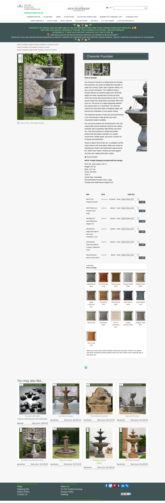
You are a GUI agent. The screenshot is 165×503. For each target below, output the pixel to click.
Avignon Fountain (66, 461)
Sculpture (52, 21)
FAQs (19, 488)
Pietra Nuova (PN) (116, 284)
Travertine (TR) (103, 302)
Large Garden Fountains (36, 50)
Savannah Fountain (132, 461)
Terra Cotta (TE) (91, 343)
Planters (48, 17)
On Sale (94, 21)
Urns (58, 17)
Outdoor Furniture (86, 17)
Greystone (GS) (103, 322)
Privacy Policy (67, 493)
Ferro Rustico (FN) (103, 284)
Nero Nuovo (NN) (128, 302)
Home (19, 44)
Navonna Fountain (132, 416)
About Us (65, 488)
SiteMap (64, 496)
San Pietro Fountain (66, 416)
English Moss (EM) (140, 284)
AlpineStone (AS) (91, 284)
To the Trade (107, 21)
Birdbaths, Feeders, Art (111, 17)
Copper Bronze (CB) (128, 322)
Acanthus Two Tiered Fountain (32, 461)
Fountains (69, 17)
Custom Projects (125, 21)
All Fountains (33, 47)
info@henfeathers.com (32, 9)
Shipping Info (23, 491)
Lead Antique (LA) (140, 302)
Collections (81, 21)
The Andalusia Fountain (99, 416)
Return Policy (23, 493)
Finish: (119, 199)
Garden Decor (33, 17)
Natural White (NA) (128, 284)
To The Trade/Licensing (71, 491)
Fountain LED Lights (32, 416)
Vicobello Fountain (99, 461)
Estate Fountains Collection (37, 44)
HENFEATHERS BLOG (33, 13)
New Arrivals (37, 21)
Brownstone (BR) (116, 302)
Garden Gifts (132, 17)
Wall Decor (66, 21)
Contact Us (22, 496)
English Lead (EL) (140, 322)
